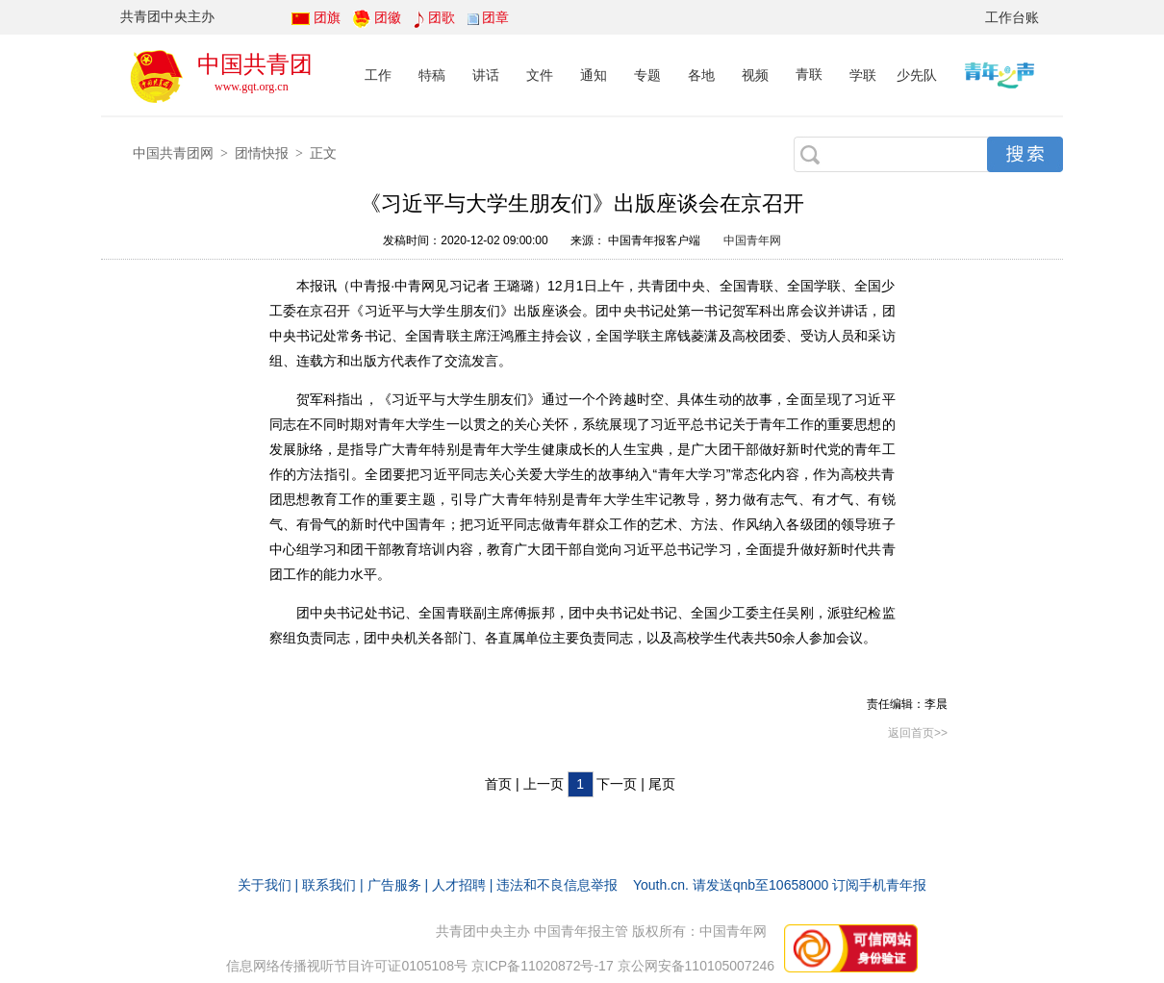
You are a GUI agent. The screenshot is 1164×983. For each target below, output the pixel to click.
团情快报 (262, 153)
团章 (495, 17)
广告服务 (394, 885)
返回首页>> (918, 733)
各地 (701, 75)
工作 (378, 75)
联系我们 (329, 885)
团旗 (327, 17)
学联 (862, 75)
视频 (755, 75)
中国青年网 (752, 240)
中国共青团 (255, 64)
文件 (539, 75)
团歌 (441, 17)
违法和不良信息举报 (557, 885)
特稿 (431, 75)
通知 (593, 75)
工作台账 (1012, 17)
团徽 (387, 17)
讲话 (485, 75)
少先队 (917, 75)
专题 (647, 75)
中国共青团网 (173, 153)
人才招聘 (459, 885)
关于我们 (264, 885)
